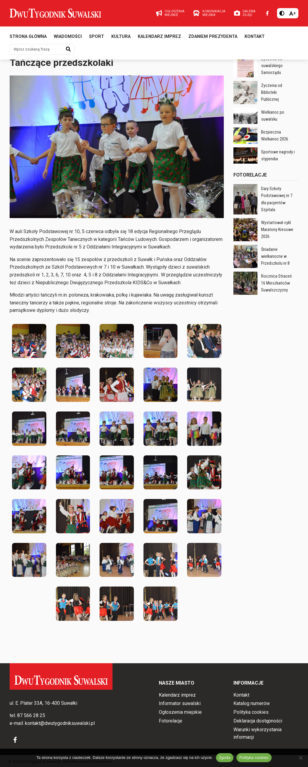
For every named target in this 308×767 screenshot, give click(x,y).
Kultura (121, 38)
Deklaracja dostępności (257, 721)
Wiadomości (68, 38)
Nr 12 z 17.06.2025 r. (33, 64)
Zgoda (224, 757)
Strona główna (28, 38)
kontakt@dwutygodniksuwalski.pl (60, 723)
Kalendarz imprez (159, 38)
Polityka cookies (251, 712)
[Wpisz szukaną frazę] (36, 51)
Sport (96, 38)
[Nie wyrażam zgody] (300, 758)
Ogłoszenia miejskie (180, 712)
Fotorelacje (97, 64)
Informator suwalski (180, 703)
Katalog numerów (251, 703)
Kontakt (255, 38)
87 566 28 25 (31, 715)
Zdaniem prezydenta (212, 38)
